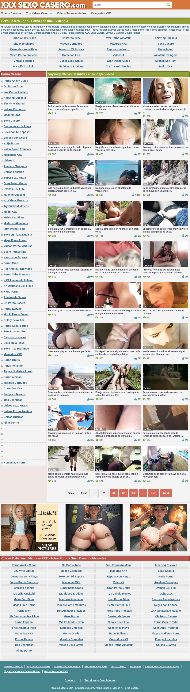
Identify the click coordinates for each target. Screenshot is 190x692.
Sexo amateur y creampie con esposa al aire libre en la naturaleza (69, 230)
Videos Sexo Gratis (16, 405)
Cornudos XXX (13, 388)
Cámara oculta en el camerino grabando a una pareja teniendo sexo (118, 312)
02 (114, 493)
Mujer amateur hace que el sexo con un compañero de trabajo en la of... (116, 475)
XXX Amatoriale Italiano (18, 280)
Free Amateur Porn (16, 331)
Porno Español (13, 308)
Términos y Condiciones (100, 680)
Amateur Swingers (165, 55)
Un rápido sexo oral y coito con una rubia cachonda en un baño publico (117, 353)
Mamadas (135, 666)
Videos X (118, 55)
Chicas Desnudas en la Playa (162, 666)
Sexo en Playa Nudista (18, 234)
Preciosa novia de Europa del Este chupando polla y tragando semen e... (163, 271)
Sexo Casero (166, 43)
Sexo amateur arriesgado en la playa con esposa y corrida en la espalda (70, 148)
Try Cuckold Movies (118, 66)
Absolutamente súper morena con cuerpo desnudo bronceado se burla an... (117, 434)
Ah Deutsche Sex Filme (18, 285)
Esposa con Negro (118, 49)
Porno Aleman (12, 377)
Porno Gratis (12, 359)
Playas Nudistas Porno (18, 371)
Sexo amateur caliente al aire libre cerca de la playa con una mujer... (164, 189)
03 (123, 493)
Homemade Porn (14, 462)
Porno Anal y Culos (24, 38)
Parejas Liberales (14, 394)
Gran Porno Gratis (118, 60)
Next (166, 493)
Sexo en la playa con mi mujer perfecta (69, 351)
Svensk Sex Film (165, 60)
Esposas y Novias (15, 337)
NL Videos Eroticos (71, 66)
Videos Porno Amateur (18, 411)
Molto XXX (165, 66)
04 (133, 493)
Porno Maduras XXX (56, 671)
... (143, 493)
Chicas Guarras (13, 416)
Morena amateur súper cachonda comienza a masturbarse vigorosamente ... (164, 109)
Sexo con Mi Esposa (71, 49)
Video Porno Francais (24, 55)
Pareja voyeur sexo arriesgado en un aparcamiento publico (162, 393)
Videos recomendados (71, 13)
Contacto (70, 680)
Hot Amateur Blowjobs (18, 268)
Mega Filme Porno (15, 240)
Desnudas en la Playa (23, 49)
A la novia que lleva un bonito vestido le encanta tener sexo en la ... (69, 189)
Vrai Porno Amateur (118, 38)
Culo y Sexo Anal (14, 320)
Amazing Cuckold (166, 38)
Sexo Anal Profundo (16, 348)
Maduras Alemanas (16, 223)
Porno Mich (11, 263)
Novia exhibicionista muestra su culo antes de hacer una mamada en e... (68, 475)
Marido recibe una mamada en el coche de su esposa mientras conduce (116, 271)
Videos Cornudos (71, 43)
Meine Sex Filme (14, 217)
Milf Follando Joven (16, 314)
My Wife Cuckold (24, 66)
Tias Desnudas (13, 399)
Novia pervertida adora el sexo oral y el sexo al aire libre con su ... (164, 353)
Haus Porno (11, 291)
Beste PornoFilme (15, 251)
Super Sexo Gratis (71, 60)
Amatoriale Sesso (15, 297)
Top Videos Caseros (39, 13)
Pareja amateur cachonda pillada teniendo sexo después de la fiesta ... (163, 434)
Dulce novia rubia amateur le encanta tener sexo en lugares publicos (68, 108)
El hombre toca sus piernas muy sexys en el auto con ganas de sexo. (165, 230)
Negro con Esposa (15, 257)
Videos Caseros (11, 13)
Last (153, 493)
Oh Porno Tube (71, 38)
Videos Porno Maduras (18, 246)
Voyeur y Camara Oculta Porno (22, 671)
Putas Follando (13, 365)
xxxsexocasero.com (62, 688)
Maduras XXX (118, 43)
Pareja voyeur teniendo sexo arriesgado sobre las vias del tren (117, 393)
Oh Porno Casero (14, 302)
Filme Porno (11, 422)
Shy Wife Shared (23, 43)
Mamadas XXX (71, 55)
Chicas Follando (23, 60)
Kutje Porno (165, 49)
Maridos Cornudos (15, 382)
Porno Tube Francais (17, 274)
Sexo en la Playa (14, 342)
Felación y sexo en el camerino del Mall (69, 310)
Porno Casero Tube (16, 325)
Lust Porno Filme (14, 228)
